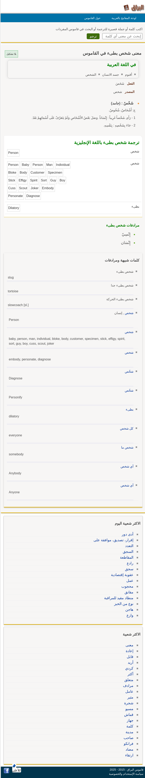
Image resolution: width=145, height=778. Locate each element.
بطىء (129, 409)
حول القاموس (92, 18)
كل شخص (126, 428)
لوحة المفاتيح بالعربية (123, 18)
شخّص (128, 371)
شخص (128, 313)
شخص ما (127, 447)
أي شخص (126, 466)
